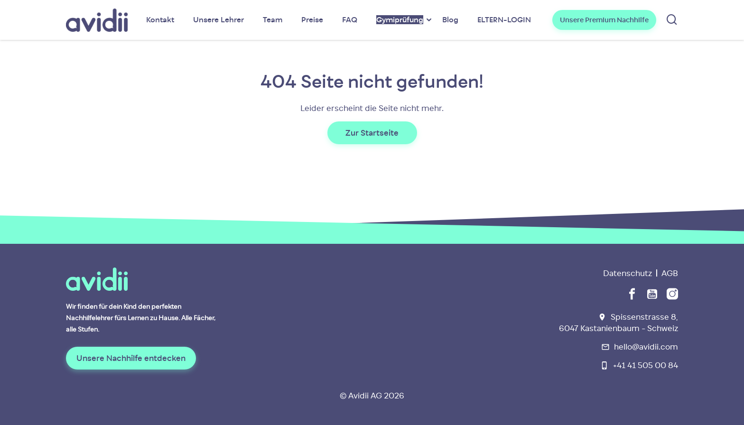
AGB (669, 273)
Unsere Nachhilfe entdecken (131, 358)
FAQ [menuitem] (349, 19)
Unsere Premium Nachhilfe (604, 20)
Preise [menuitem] (312, 19)
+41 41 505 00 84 (645, 365)
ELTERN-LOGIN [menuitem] (504, 19)
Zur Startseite (372, 133)
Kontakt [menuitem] (160, 19)
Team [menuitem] (272, 19)
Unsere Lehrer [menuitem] (218, 19)
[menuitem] (400, 20)
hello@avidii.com (646, 346)
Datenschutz (627, 273)
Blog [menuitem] (450, 19)
